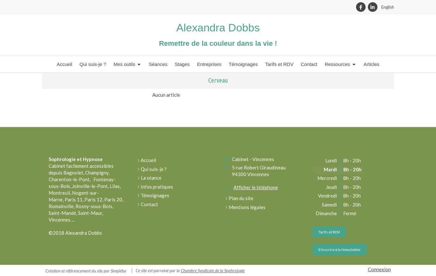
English (387, 7)
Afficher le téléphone (256, 187)
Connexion (379, 269)
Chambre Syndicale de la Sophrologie (213, 270)
